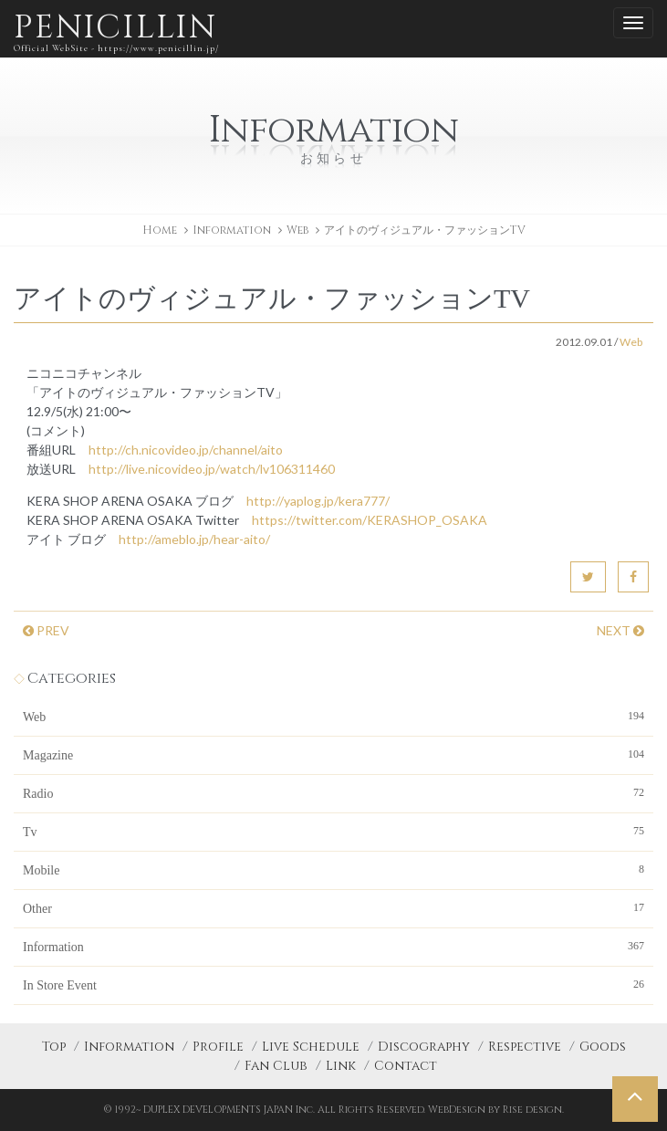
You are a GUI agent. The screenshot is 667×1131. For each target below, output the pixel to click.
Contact (405, 1065)
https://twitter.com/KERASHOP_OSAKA (369, 520)
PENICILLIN (116, 31)
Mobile (333, 869)
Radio (333, 792)
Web (297, 230)
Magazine (333, 754)
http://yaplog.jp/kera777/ (318, 500)
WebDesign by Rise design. (496, 1109)
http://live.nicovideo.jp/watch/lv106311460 (212, 468)
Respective (524, 1046)
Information (333, 945)
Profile (218, 1046)
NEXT (620, 630)
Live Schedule (311, 1046)
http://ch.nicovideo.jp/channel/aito (186, 449)
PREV (46, 630)
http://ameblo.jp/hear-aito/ (194, 539)
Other (333, 907)
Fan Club (276, 1065)
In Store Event (333, 984)
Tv (333, 830)
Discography (424, 1046)
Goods (602, 1046)
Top (54, 1046)
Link (341, 1065)
